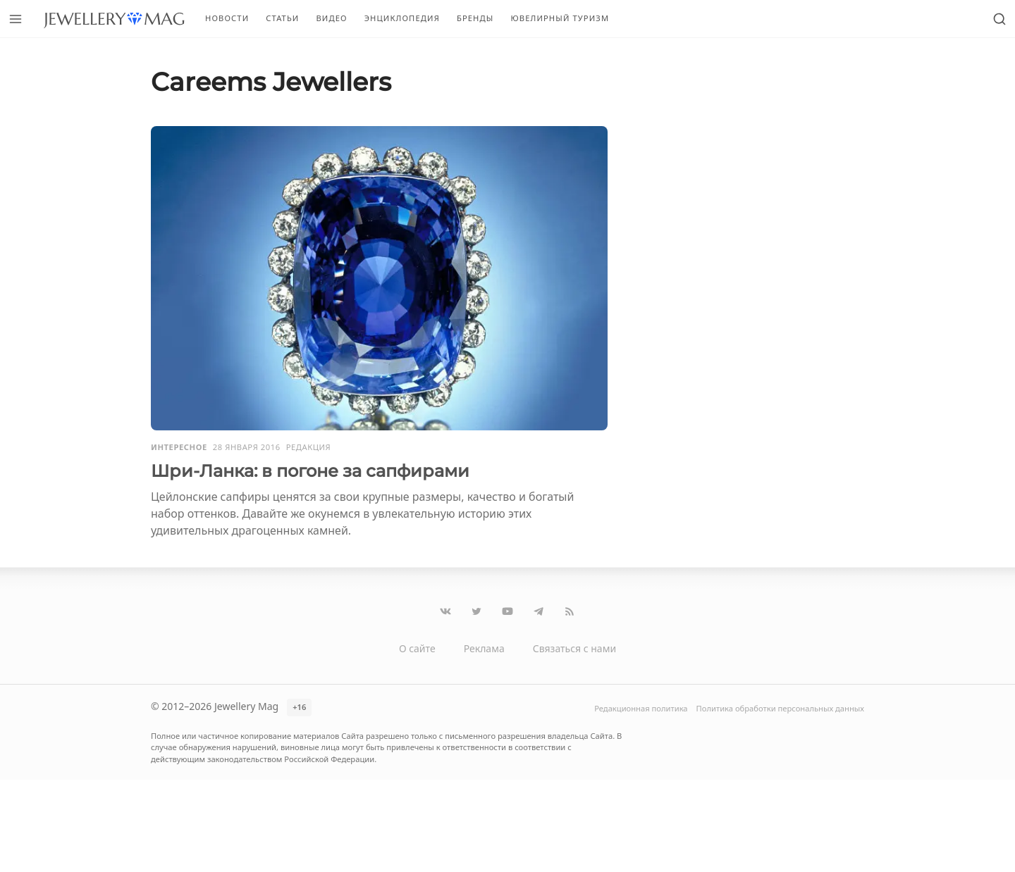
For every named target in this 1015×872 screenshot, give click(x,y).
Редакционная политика (640, 708)
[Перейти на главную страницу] (114, 18)
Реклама (484, 648)
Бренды (475, 18)
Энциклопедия (402, 18)
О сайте (417, 648)
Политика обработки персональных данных (780, 708)
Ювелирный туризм (559, 18)
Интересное (179, 447)
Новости (227, 18)
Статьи (282, 18)
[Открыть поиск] (999, 18)
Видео (331, 18)
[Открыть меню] (15, 18)
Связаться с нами (574, 648)
